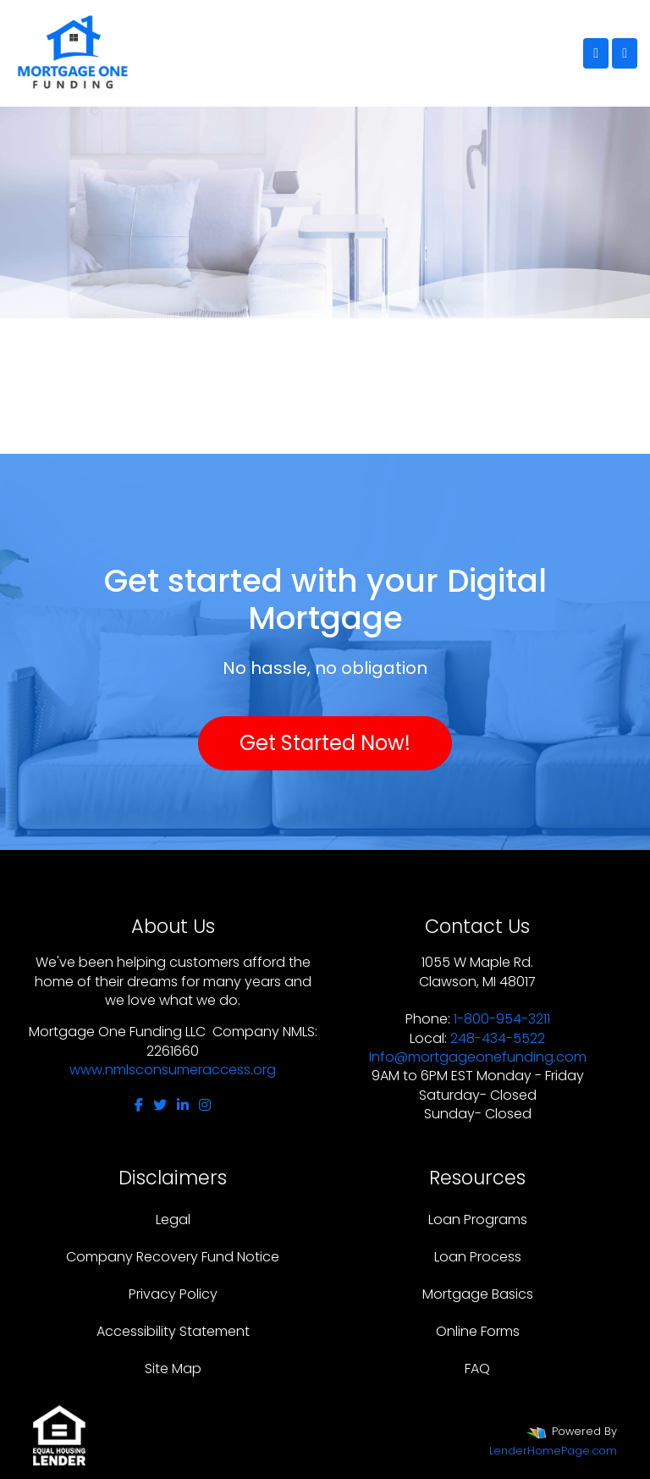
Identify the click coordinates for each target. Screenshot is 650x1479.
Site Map (173, 1368)
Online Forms (478, 1331)
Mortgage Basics (477, 1294)
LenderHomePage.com (553, 1450)
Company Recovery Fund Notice (172, 1257)
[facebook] (139, 1105)
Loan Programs (477, 1219)
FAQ (477, 1368)
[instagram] (205, 1105)
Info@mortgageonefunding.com (478, 1057)
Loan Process (477, 1257)
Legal (173, 1219)
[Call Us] (596, 53)
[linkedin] (183, 1105)
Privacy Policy (173, 1294)
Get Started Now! (325, 743)
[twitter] (160, 1105)
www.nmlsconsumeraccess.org (172, 1069)
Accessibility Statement (173, 1331)
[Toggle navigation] (624, 53)
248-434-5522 (497, 1038)
